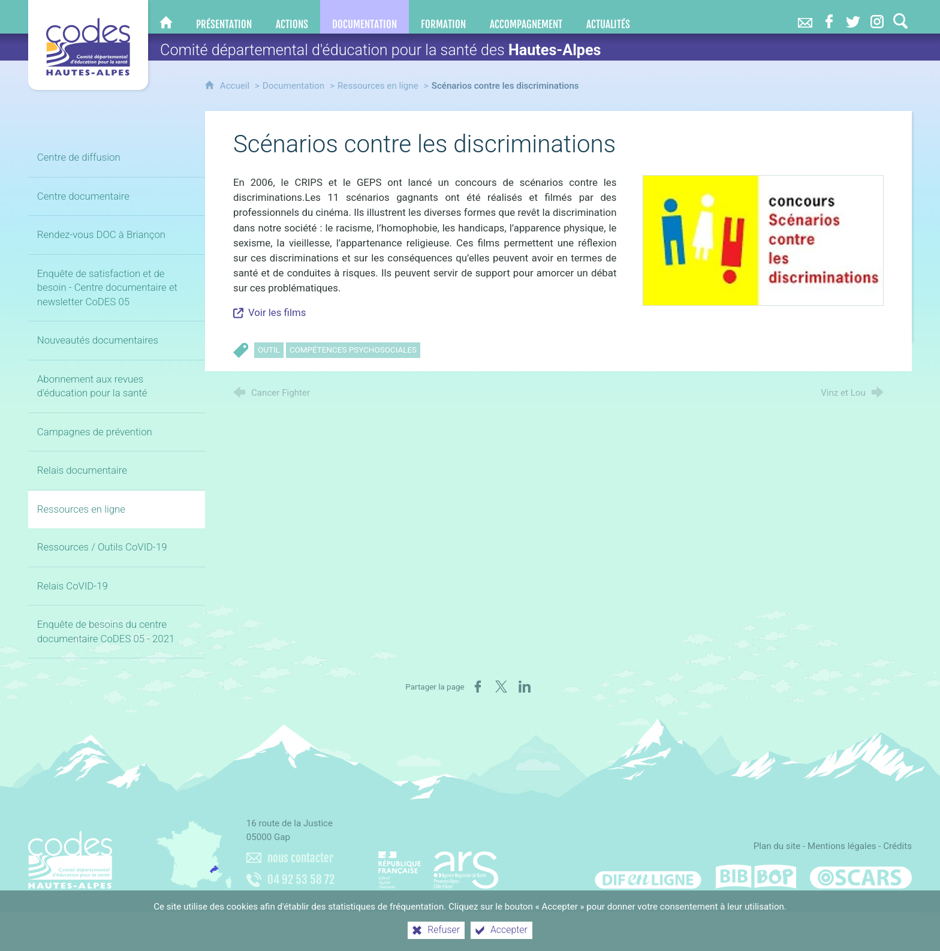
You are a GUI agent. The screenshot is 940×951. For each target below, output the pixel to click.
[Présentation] (224, 17)
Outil (269, 349)
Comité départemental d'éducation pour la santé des (380, 50)
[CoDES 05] (166, 17)
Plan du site (777, 846)
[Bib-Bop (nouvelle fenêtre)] (756, 877)
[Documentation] (364, 17)
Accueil (236, 85)
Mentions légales (842, 846)
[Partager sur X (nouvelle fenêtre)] (501, 686)
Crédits (897, 846)
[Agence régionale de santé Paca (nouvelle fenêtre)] (438, 865)
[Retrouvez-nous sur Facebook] (829, 17)
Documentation (293, 85)
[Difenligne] (648, 877)
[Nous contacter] (805, 17)
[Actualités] (608, 17)
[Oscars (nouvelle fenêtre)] (861, 877)
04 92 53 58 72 (301, 879)
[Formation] (443, 17)
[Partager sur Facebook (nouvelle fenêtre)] (478, 686)
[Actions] (292, 17)
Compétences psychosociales (353, 349)
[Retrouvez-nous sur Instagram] (877, 17)
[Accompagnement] (526, 17)
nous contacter (300, 858)
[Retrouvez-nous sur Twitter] (853, 17)
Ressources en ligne (378, 85)
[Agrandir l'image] (763, 240)
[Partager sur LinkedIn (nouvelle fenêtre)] (524, 686)
